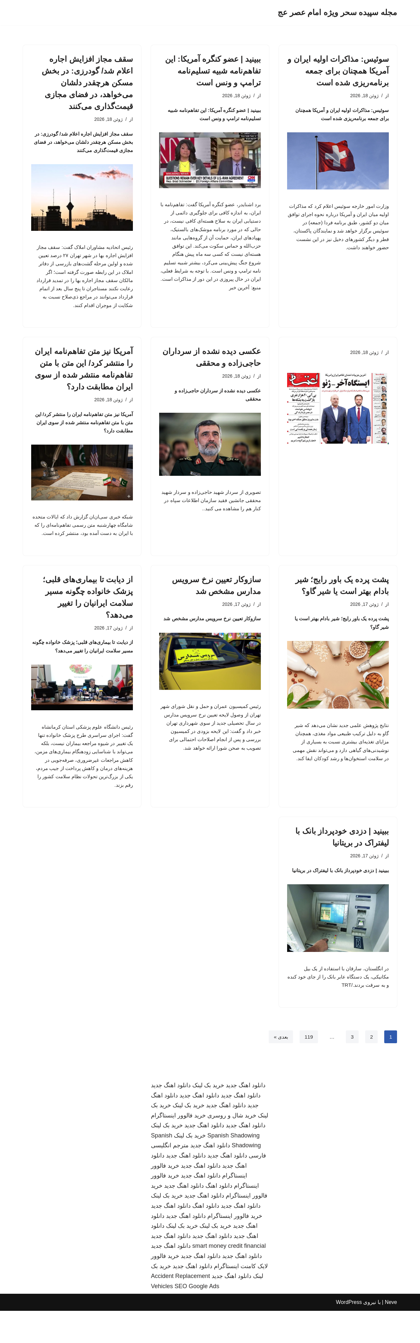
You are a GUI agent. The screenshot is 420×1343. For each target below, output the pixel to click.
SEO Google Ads (197, 1318)
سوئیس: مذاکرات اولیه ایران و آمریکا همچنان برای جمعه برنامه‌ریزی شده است (338, 71)
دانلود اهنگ (218, 1218)
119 (308, 1068)
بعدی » (279, 1068)
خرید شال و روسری (231, 1147)
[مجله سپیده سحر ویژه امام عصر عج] (337, 12)
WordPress (349, 1334)
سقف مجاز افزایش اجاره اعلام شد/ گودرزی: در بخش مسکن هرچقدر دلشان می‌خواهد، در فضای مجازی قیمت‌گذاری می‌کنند (87, 83)
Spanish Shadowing (233, 1167)
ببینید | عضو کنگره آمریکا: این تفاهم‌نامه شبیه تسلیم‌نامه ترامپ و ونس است (213, 71)
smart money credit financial (229, 1278)
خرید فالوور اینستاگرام (178, 1147)
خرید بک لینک (208, 1117)
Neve (391, 1334)
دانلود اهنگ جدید (245, 1117)
